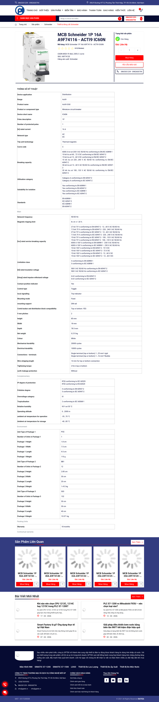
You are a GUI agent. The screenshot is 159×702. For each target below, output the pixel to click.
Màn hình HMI (26, 667)
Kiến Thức (120, 10)
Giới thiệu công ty (76, 678)
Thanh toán (95, 10)
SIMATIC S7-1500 (61, 667)
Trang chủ (31, 10)
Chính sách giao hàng (77, 681)
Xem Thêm (137, 542)
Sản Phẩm (56, 10)
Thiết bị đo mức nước (129, 667)
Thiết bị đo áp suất (108, 667)
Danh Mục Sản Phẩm (27, 18)
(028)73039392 (23, 682)
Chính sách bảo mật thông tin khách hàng (84, 692)
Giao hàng (108, 10)
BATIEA (141, 699)
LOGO (73, 667)
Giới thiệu (44, 10)
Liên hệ (130, 10)
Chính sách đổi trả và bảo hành (80, 685)
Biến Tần (69, 10)
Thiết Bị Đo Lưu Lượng (88, 667)
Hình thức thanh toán (77, 688)
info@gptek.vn (23, 689)
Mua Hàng (129, 58)
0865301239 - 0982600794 (28, 3)
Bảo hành (82, 10)
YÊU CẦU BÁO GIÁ (129, 65)
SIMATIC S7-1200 (43, 667)
